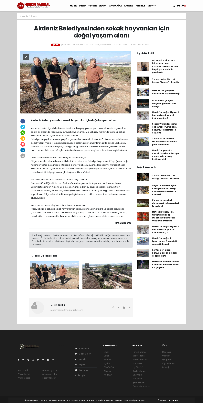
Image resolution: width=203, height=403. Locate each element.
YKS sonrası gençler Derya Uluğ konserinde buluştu (164, 103)
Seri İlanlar (137, 378)
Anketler (165, 355)
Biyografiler (167, 359)
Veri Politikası (24, 377)
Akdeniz (128, 5)
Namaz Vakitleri (140, 359)
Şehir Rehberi (139, 382)
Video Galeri (83, 353)
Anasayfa (24, 16)
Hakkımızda (23, 370)
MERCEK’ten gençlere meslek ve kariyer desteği (165, 92)
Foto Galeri (82, 348)
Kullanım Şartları (49, 370)
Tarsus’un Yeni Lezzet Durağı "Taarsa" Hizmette (165, 81)
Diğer (150, 5)
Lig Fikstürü (138, 367)
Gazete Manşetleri (141, 386)
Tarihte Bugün (139, 371)
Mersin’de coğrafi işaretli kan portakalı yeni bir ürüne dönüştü (165, 115)
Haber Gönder (49, 377)
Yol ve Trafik (138, 355)
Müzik (73, 5)
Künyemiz (81, 370)
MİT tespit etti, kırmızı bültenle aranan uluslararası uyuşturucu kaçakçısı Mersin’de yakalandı (165, 66)
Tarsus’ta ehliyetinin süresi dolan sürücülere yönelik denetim (164, 141)
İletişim (80, 375)
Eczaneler (137, 363)
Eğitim (102, 5)
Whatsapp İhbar (49, 374)
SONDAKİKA (115, 5)
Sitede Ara (166, 352)
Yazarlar (81, 359)
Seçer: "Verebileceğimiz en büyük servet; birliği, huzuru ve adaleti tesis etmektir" (164, 128)
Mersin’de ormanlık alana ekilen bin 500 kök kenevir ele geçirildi (165, 264)
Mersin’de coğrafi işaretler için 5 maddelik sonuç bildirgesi (164, 241)
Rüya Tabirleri (168, 363)
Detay (162, 400)
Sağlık (82, 5)
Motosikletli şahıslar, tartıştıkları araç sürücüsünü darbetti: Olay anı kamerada (163, 216)
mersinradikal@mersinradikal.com (66, 310)
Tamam (174, 400)
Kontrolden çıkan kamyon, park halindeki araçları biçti (164, 253)
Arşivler (80, 364)
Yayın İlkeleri (24, 374)
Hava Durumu (139, 352)
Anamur (140, 5)
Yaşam (92, 5)
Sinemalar (137, 374)
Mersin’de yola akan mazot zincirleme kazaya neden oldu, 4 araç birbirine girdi (165, 155)
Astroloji (165, 367)
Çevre (34, 16)
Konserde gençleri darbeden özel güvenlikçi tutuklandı (165, 203)
